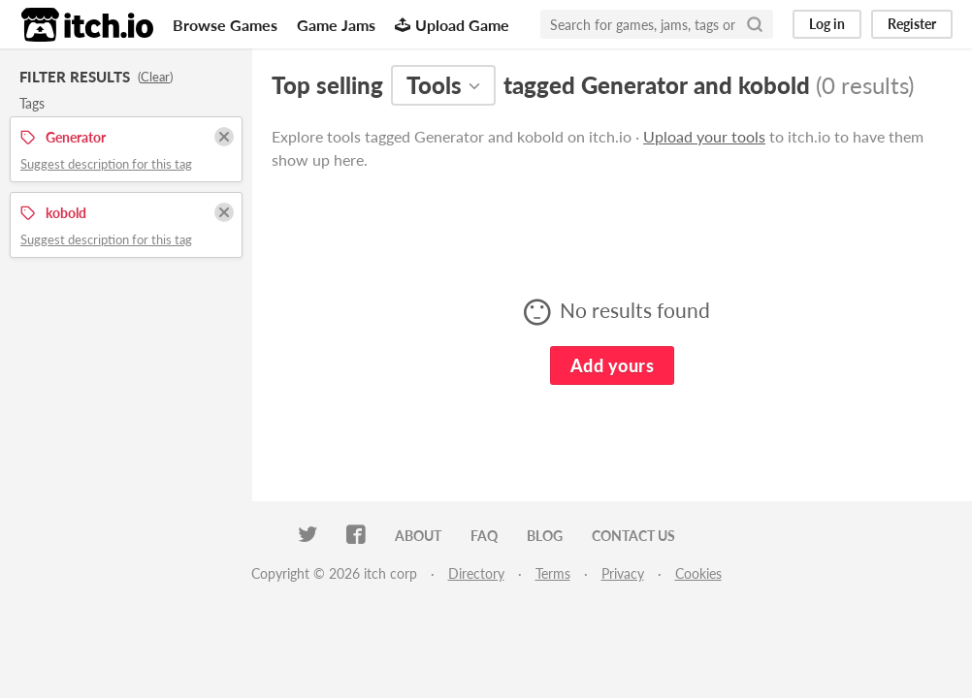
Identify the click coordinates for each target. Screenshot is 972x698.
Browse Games (225, 25)
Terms (552, 573)
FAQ (484, 535)
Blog (545, 535)
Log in (827, 24)
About (418, 535)
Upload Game (452, 25)
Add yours (612, 365)
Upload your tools (704, 136)
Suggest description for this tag (106, 164)
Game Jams (336, 25)
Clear (155, 76)
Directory (476, 573)
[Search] (754, 24)
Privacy (622, 573)
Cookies (698, 573)
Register (912, 24)
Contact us (633, 535)
